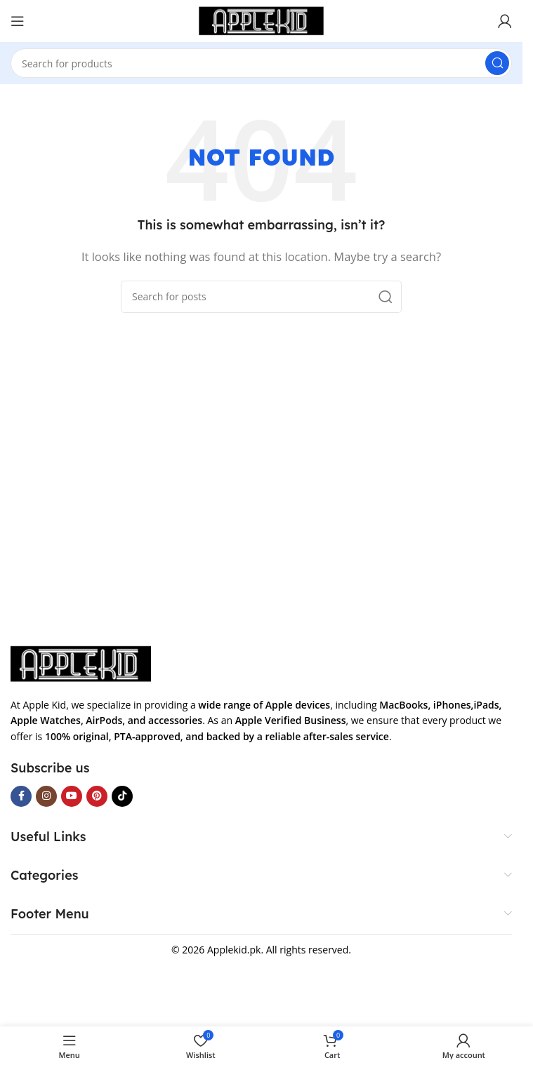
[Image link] (81, 663)
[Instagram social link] (46, 796)
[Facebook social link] (21, 796)
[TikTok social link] (122, 796)
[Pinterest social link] (96, 796)
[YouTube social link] (71, 796)
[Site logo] (261, 20)
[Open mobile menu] (18, 21)
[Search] (261, 63)
